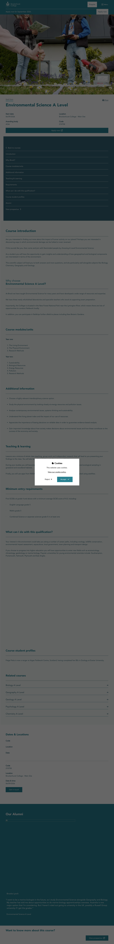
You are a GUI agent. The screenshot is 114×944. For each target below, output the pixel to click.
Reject (47, 479)
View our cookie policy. (57, 472)
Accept (63, 479)
